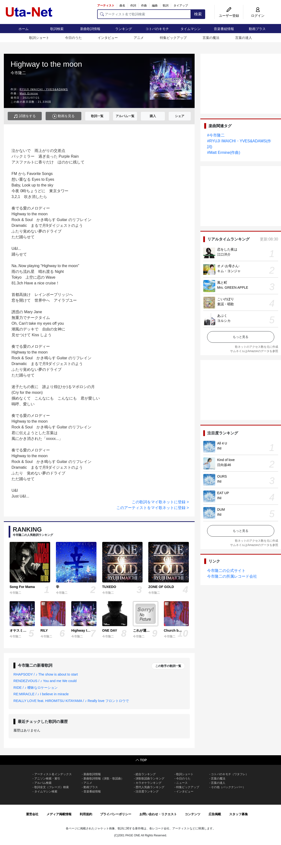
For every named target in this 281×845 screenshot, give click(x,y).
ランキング (123, 29)
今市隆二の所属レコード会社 (232, 576)
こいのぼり (225, 299)
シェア (179, 116)
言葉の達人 (243, 38)
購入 (153, 116)
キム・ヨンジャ (229, 271)
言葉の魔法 (211, 38)
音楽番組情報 (224, 29)
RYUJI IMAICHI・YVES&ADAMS (44, 89)
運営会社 (32, 814)
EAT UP (223, 493)
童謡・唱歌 (225, 304)
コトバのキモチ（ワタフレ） (229, 774)
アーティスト (105, 5)
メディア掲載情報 (59, 814)
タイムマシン (190, 29)
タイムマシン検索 (45, 791)
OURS (222, 476)
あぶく (222, 316)
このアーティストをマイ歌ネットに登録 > (152, 508)
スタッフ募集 (238, 814)
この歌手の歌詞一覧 (168, 666)
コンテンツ (192, 814)
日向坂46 (224, 465)
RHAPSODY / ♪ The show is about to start (45, 674)
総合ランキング (146, 774)
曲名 (122, 5)
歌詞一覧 (97, 116)
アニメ (139, 38)
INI (219, 448)
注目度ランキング (147, 791)
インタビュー (108, 38)
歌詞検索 (57, 29)
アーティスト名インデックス (53, 774)
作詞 (133, 5)
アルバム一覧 (125, 116)
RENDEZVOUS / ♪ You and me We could (45, 681)
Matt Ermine (29, 93)
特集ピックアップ (173, 38)
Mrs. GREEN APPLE (232, 287)
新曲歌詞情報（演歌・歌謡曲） (104, 778)
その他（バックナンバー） (228, 787)
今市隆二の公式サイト (226, 571)
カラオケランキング (148, 783)
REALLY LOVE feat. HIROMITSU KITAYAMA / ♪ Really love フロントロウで (71, 701)
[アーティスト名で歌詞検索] (144, 14)
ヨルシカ (224, 321)
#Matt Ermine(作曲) (223, 152)
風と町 (222, 282)
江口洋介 (224, 254)
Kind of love (226, 460)
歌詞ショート (39, 38)
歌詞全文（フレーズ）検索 (51, 787)
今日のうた (73, 38)
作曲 (144, 5)
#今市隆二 (216, 135)
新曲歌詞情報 (90, 29)
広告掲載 (215, 814)
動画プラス (257, 29)
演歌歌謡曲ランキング (150, 778)
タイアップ (180, 5)
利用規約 (86, 814)
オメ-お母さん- (228, 266)
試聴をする (24, 116)
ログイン (257, 16)
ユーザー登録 (229, 16)
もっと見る (240, 337)
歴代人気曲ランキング (150, 787)
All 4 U (222, 443)
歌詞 (165, 5)
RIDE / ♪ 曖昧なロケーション (35, 687)
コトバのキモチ (157, 29)
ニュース (182, 783)
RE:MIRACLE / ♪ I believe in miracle (41, 694)
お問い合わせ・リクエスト (158, 814)
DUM (221, 509)
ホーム (23, 29)
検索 (198, 14)
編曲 (155, 5)
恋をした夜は (227, 249)
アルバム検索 (43, 783)
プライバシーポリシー (115, 814)
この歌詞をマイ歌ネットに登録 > (160, 502)
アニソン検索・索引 (47, 778)
